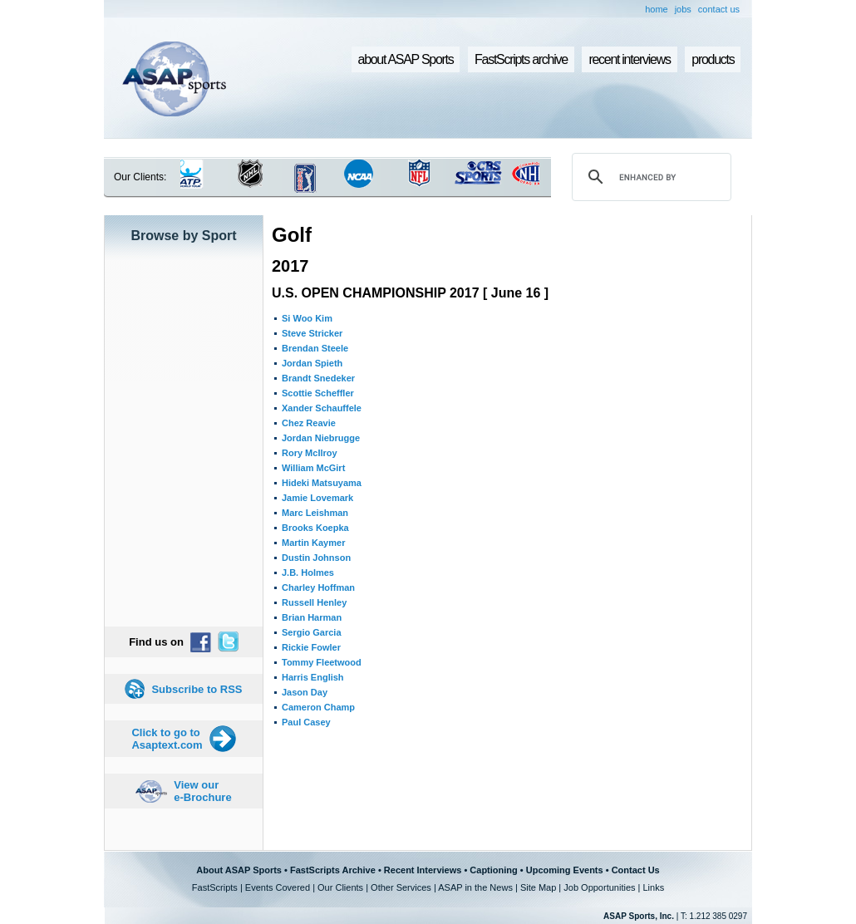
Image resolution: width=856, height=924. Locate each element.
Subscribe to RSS (196, 689)
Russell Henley (314, 602)
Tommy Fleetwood (322, 662)
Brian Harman (312, 617)
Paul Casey (306, 722)
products (712, 59)
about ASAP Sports (406, 59)
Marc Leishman (315, 513)
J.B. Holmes (308, 573)
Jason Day (304, 692)
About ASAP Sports (239, 870)
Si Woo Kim (307, 318)
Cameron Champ (318, 707)
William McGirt (313, 468)
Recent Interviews (423, 870)
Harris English (313, 677)
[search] (649, 177)
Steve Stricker (312, 333)
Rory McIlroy (309, 453)
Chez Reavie (309, 423)
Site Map (538, 887)
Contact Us (636, 870)
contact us (719, 9)
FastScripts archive (521, 59)
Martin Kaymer (313, 543)
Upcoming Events (564, 870)
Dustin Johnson (316, 558)
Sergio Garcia (312, 632)
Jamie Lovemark (317, 498)
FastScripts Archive (333, 870)
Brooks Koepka (315, 528)
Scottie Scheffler (318, 393)
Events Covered (277, 887)
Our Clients (340, 887)
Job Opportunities (599, 887)
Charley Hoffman (318, 587)
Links (653, 887)
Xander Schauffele (322, 408)
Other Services (401, 887)
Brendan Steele (315, 348)
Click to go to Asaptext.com (166, 738)
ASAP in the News (475, 887)
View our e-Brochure (202, 791)
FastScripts (215, 887)
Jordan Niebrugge (321, 438)
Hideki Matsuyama (322, 483)
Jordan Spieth (312, 363)
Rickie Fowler (311, 647)
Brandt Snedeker (318, 378)
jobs (683, 9)
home (656, 9)
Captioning (493, 870)
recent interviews (629, 59)
